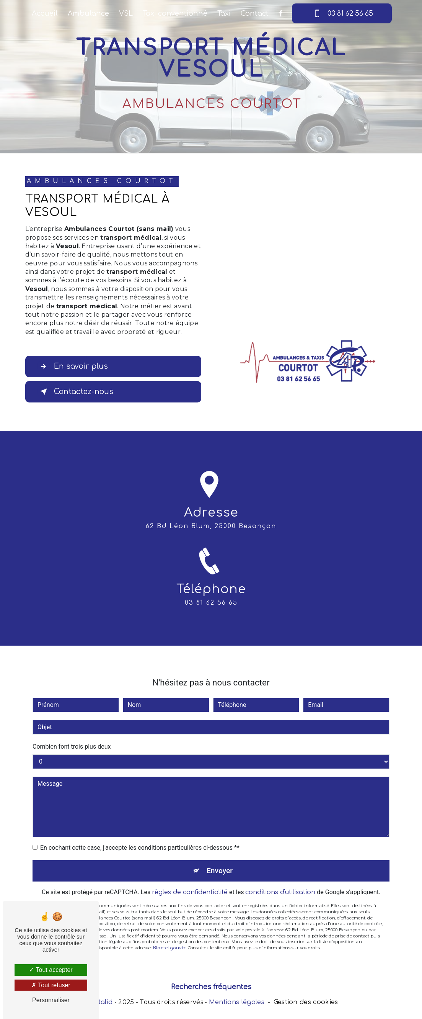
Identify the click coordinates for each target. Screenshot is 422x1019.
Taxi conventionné (175, 13)
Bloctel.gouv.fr (169, 936)
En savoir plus (72, 366)
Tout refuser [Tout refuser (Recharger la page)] (50, 985)
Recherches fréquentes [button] (211, 987)
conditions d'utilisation (280, 881)
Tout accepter (50, 970)
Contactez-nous (75, 391)
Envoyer (220, 859)
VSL (126, 13)
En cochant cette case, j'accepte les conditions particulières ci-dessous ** (140, 836)
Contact (255, 13)
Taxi (224, 13)
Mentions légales (236, 1002)
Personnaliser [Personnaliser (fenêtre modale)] (51, 1000)
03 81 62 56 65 (342, 13)
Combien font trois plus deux (72, 735)
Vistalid (101, 1002)
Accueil (45, 13)
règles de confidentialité (190, 881)
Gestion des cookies (306, 1002)
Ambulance (88, 13)
